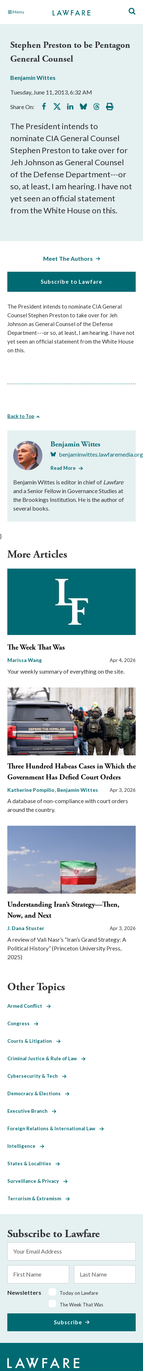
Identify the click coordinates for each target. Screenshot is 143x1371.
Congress (22, 1023)
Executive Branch (31, 1111)
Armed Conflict (29, 1006)
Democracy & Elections (38, 1093)
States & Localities (33, 1163)
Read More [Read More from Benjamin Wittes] (63, 468)
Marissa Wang (24, 660)
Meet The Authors (68, 258)
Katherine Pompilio (31, 790)
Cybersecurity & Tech (37, 1076)
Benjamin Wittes (33, 77)
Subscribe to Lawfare (71, 281)
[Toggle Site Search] (132, 11)
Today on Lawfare (79, 1293)
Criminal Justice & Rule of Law (46, 1058)
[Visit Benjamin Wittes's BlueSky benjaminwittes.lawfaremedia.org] (96, 454)
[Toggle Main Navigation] (26, 12)
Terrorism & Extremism (38, 1198)
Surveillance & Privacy (37, 1181)
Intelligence (25, 1146)
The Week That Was (36, 647)
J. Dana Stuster (25, 928)
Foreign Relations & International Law (55, 1128)
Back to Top (20, 416)
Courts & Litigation (34, 1041)
